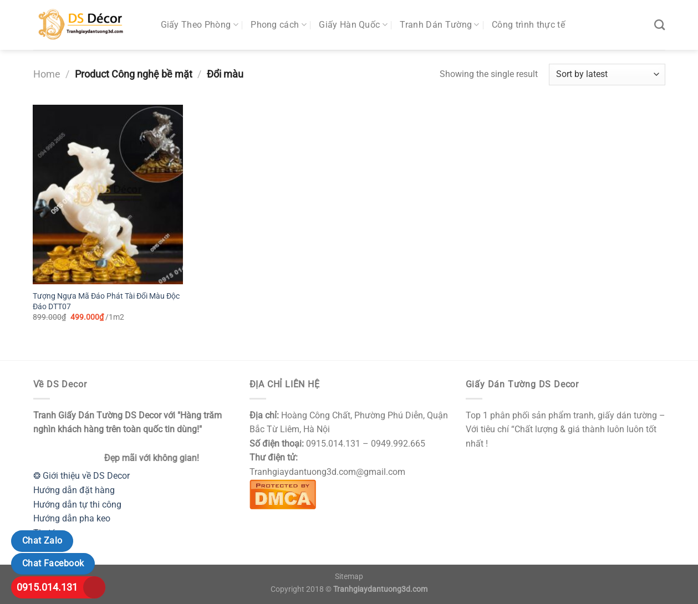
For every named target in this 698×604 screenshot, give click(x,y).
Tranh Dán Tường (439, 24)
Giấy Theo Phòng (199, 24)
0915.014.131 (47, 587)
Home (46, 74)
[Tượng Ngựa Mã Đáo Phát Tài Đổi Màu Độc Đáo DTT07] (107, 194)
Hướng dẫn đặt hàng (74, 490)
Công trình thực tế (528, 24)
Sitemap (349, 576)
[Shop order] (607, 74)
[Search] (659, 25)
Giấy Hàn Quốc (353, 24)
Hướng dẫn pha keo (71, 518)
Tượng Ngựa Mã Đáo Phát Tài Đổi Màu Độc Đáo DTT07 (106, 301)
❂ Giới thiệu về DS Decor (81, 475)
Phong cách (279, 24)
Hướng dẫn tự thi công (77, 504)
